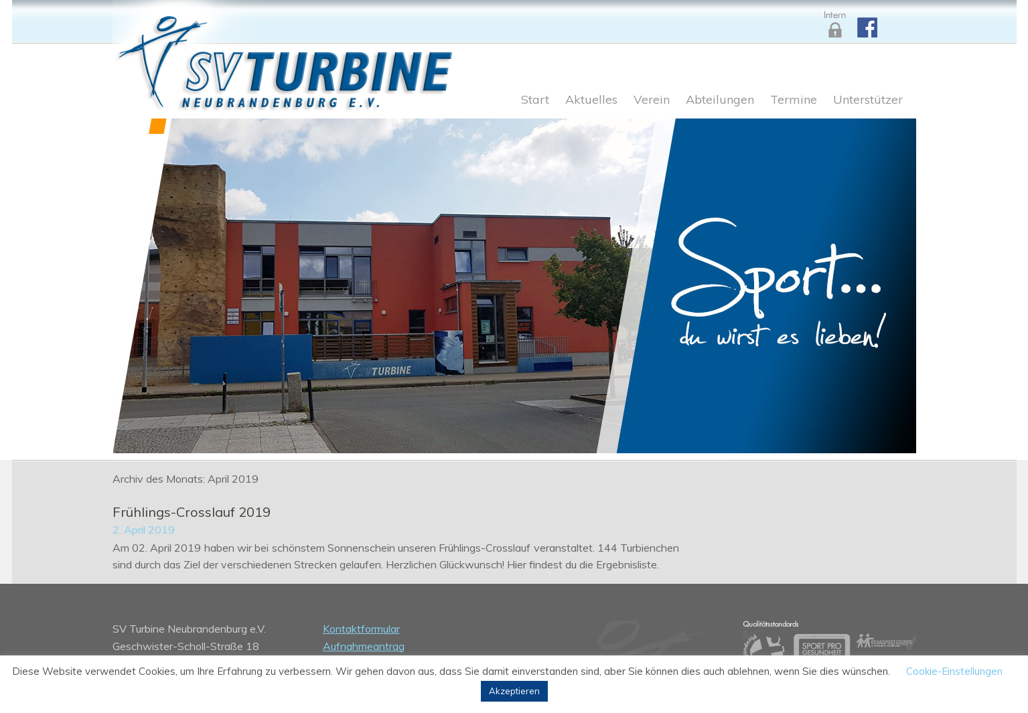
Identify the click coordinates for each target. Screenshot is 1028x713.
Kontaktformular (361, 628)
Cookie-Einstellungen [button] (954, 671)
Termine (793, 100)
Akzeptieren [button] (514, 691)
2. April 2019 (144, 529)
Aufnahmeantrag (364, 646)
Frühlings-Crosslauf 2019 (192, 511)
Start (535, 100)
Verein (652, 100)
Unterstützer (868, 100)
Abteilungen (720, 100)
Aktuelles (591, 100)
